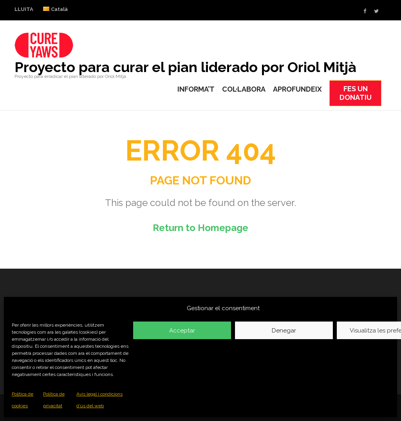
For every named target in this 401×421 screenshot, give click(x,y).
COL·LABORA (244, 89)
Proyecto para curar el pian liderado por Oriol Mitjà (185, 67)
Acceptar (182, 330)
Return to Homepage (200, 227)
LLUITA (23, 9)
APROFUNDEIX (297, 89)
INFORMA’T (196, 89)
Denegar (284, 330)
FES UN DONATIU (356, 93)
